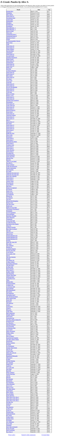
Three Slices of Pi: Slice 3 (12, 397)
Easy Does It (9, 432)
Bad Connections (10, 313)
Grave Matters (9, 184)
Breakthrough (9, 24)
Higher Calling (10, 333)
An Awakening (10, 194)
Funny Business (10, 395)
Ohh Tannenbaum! (10, 290)
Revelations (9, 189)
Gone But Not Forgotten (12, 338)
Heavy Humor (9, 392)
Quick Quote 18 (10, 107)
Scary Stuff (9, 423)
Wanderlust (9, 13)
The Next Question (11, 257)
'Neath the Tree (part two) (12, 173)
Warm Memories (10, 217)
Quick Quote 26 (10, 77)
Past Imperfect (9, 407)
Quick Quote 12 (10, 125)
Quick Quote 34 (10, 46)
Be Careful (9, 415)
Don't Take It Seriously (12, 427)
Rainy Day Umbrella (11, 176)
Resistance (9, 301)
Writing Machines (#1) (11, 239)
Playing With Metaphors (12, 201)
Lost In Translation (11, 212)
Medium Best (9, 281)
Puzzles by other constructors (29, 435)
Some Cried (9, 80)
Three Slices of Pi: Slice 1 (12, 400)
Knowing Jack (9, 182)
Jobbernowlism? (10, 276)
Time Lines (9, 32)
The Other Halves (10, 389)
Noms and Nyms (10, 156)
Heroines (8, 159)
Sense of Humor (10, 164)
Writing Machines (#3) (11, 235)
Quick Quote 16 (10, 113)
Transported (9, 219)
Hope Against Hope (11, 298)
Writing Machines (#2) (11, 237)
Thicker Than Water (11, 275)
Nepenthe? (9, 425)
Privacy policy (11, 435)
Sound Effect (9, 306)
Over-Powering (10, 326)
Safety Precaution (10, 331)
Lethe (7, 44)
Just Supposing (10, 293)
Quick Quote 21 (10, 97)
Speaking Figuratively (11, 57)
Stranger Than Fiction (11, 347)
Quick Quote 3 (9, 151)
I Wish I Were (9, 351)
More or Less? (9, 387)
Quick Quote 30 (10, 64)
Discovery (8, 131)
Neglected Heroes (10, 413)
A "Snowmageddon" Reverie (13, 41)
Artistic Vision (9, 181)
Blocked (8, 377)
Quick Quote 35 (10, 16)
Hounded (8, 344)
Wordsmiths (9, 211)
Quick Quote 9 (9, 130)
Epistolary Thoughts (11, 215)
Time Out (8, 225)
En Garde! (8, 171)
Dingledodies (9, 21)
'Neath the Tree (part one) (12, 174)
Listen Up (8, 410)
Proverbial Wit (9, 153)
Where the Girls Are (11, 352)
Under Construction (11, 168)
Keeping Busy (9, 11)
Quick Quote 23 (10, 88)
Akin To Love (9, 232)
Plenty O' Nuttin (10, 93)
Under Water (9, 311)
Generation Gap (10, 318)
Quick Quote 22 (10, 90)
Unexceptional (9, 288)
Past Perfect (9, 291)
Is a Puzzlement (10, 346)
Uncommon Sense (10, 18)
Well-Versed (9, 316)
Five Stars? (9, 79)
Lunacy (8, 305)
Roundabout (9, 26)
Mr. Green (8, 244)
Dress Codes (9, 135)
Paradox (8, 240)
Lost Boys (8, 334)
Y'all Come (9, 92)
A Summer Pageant (11, 248)
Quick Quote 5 (9, 146)
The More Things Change (12, 339)
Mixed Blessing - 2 (11, 29)
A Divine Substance (11, 70)
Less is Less (9, 385)
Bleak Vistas (9, 42)
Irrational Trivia (10, 321)
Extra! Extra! (9, 112)
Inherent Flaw (9, 158)
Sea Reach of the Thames (12, 224)
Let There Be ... (10, 323)
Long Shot (8, 82)
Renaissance (9, 136)
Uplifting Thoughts (11, 227)
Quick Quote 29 (10, 65)
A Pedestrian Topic (11, 328)
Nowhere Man (9, 412)
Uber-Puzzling (9, 169)
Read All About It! (10, 110)
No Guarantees (10, 382)
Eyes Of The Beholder (11, 87)
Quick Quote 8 (9, 138)
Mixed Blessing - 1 (11, 27)
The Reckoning (10, 273)
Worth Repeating (10, 154)
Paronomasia (9, 102)
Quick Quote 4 (9, 148)
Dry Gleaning (9, 362)
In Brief (8, 359)
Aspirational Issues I (11, 34)
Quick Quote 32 (10, 54)
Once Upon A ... (10, 270)
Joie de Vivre (9, 234)
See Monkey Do (10, 260)
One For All (9, 349)
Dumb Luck (9, 206)
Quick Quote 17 (10, 108)
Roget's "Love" (10, 95)
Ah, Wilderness (10, 422)
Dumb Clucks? (10, 59)
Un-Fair (8, 405)
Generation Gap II (10, 295)
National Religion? (11, 324)
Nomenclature (9, 62)
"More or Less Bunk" (11, 161)
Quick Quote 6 (9, 143)
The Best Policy (10, 265)
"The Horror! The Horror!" (12, 209)
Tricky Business (10, 150)
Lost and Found (10, 56)
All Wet (8, 375)
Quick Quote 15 (10, 117)
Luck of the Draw (10, 374)
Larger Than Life (10, 105)
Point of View (9, 202)
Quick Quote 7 (9, 140)
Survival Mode (10, 51)
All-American (9, 303)
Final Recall (9, 341)
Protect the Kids (10, 428)
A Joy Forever (9, 252)
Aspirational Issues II (11, 36)
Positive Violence (10, 342)
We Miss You (9, 402)
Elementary (9, 354)
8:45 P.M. (8, 69)
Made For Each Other (11, 207)
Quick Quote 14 (10, 118)
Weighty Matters (10, 314)
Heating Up (9, 247)
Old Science (9, 357)
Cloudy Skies (9, 19)
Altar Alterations (10, 384)
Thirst (7, 280)
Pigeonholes (9, 380)
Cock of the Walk (10, 220)
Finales (8, 39)
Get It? (8, 255)
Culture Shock (9, 417)
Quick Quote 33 (10, 47)
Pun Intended (9, 379)
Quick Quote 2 (9, 178)
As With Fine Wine (11, 222)
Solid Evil (8, 403)
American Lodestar (11, 115)
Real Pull (8, 370)
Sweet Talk (9, 300)
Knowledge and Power (11, 263)
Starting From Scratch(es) (12, 100)
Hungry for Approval (11, 187)
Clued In (8, 308)
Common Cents (10, 145)
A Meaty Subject (10, 262)
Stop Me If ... (9, 163)
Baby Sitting (9, 75)
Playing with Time (10, 250)
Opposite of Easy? (10, 37)
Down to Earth (9, 31)
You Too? (8, 199)
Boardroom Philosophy (12, 356)
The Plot (8, 230)
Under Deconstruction (11, 166)
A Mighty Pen (9, 285)
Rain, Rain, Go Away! (11, 229)
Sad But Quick (9, 418)
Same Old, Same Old (11, 242)
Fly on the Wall (10, 367)
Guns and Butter (10, 214)
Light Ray (8, 366)
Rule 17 (8, 120)
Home (45, 435)
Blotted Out (9, 196)
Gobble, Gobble (10, 272)
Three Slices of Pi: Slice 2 (12, 399)
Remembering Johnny (11, 141)
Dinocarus (8, 309)
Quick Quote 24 (10, 85)
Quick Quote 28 (10, 72)
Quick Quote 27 (10, 74)
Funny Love (9, 191)
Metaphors (9, 23)
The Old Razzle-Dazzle (12, 296)
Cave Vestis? (9, 329)
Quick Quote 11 (10, 126)
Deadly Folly (9, 364)
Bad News (8, 186)
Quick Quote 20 (10, 98)
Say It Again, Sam (10, 253)
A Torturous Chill (10, 286)
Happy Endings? (10, 372)
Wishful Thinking (10, 361)
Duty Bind (8, 369)
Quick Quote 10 (10, 128)
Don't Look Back (10, 430)
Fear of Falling (10, 394)
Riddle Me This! (10, 133)
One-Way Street (10, 204)
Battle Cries (9, 67)
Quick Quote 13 (10, 121)
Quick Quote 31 (10, 60)
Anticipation (9, 52)
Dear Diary (9, 123)
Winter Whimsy (10, 49)
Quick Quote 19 (10, 103)
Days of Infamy (10, 336)
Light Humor (9, 390)
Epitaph (8, 258)
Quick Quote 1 (9, 179)
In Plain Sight (9, 267)
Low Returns (9, 197)
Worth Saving (9, 192)
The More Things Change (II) (13, 319)
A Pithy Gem (9, 408)
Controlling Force (10, 278)
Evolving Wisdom (10, 283)
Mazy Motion (9, 14)
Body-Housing (9, 268)
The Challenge (9, 245)
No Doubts (9, 420)
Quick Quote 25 (10, 84)
